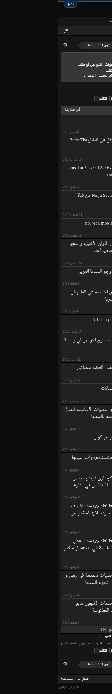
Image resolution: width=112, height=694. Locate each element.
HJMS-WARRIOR (78, 231)
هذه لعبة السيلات (59, 388)
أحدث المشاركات (64, 30)
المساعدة (10, 678)
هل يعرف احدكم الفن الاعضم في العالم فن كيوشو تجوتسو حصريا (51, 296)
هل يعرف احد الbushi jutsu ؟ (63, 319)
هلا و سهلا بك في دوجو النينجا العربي (55, 271)
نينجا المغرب (82, 424)
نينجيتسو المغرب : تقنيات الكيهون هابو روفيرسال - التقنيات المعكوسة (54, 607)
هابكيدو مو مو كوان (54, 437)
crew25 (85, 355)
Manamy (84, 445)
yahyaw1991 (81, 307)
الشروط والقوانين (11, 687)
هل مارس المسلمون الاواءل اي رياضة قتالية (48, 344)
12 (54, 98)
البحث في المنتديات (93, 30)
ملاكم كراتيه (81, 375)
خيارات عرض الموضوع (56, 636)
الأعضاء (54, 21)
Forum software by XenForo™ (92, 686)
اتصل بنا (25, 678)
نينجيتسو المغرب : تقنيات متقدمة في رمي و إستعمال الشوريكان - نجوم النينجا (49, 579)
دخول (12, 4)
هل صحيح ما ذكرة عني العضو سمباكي (54, 368)
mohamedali (82, 127)
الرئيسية (98, 21)
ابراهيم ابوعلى (80, 279)
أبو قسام (84, 396)
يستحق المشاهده (74, 119)
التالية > (43, 98)
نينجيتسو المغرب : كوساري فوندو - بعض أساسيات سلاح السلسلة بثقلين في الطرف (52, 482)
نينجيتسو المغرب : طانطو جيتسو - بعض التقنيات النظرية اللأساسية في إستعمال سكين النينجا (48, 548)
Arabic (104, 678)
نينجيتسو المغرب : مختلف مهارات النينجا (52, 458)
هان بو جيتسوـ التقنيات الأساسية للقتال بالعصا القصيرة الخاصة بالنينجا (48, 413)
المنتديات (76, 22)
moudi (86, 327)
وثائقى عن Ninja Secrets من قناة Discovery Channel (54, 199)
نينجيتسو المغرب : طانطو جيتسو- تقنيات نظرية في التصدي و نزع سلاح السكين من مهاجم (51, 513)
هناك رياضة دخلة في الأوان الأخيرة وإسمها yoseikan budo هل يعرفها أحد (51, 247)
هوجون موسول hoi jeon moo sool (58, 223)
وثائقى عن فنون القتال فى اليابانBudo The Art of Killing (51, 144)
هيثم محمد (82, 155)
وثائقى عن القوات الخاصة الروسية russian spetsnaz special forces (51, 172)
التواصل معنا (58, 70)
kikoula (85, 258)
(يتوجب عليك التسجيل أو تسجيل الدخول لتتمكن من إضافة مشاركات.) (43, 643)
